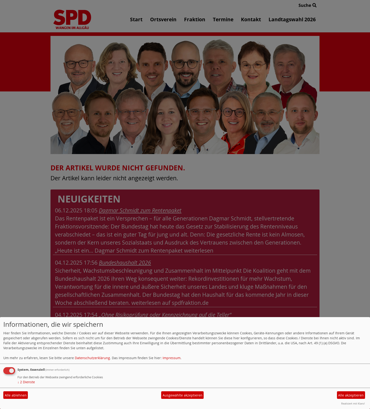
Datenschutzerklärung (92, 358)
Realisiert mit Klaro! (353, 403)
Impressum (172, 358)
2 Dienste (26, 382)
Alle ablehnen (16, 395)
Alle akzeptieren (351, 395)
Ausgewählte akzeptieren (182, 395)
